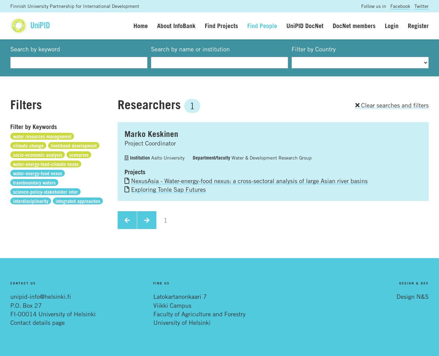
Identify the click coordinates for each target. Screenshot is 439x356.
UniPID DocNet (304, 25)
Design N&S (412, 296)
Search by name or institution (190, 49)
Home (140, 25)
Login (392, 25)
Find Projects (221, 25)
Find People (262, 25)
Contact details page (37, 322)
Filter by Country (314, 49)
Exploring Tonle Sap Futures (168, 189)
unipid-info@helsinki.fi (40, 296)
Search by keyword (35, 49)
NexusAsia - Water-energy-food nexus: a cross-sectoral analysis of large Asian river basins (249, 181)
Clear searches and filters (392, 105)
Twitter (421, 6)
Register (418, 25)
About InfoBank (176, 25)
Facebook (400, 6)
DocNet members (354, 25)
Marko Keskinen (151, 134)
